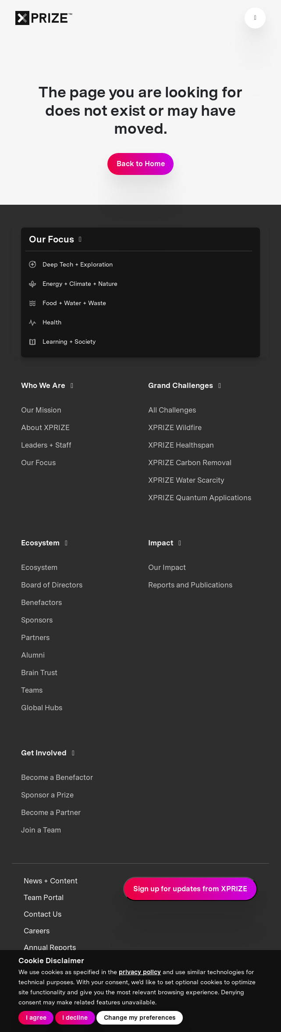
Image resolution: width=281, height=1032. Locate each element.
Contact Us (42, 914)
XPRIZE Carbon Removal (189, 462)
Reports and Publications (190, 584)
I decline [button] (75, 1017)
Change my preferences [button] (139, 1017)
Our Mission (41, 410)
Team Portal (44, 897)
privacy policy (140, 971)
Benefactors (41, 602)
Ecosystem (39, 567)
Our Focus (38, 462)
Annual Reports (50, 947)
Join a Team (41, 830)
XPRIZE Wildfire (175, 427)
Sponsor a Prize (47, 794)
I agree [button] (36, 1017)
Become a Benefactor (57, 777)
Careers (37, 931)
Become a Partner (51, 812)
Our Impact (167, 567)
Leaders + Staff (46, 445)
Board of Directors (51, 584)
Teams (32, 690)
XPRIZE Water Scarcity (186, 480)
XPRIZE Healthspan (181, 445)
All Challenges (172, 410)
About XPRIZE (45, 427)
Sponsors (37, 620)
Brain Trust (39, 672)
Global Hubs (41, 707)
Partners (35, 637)
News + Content (51, 881)
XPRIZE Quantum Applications (199, 497)
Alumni (33, 655)
